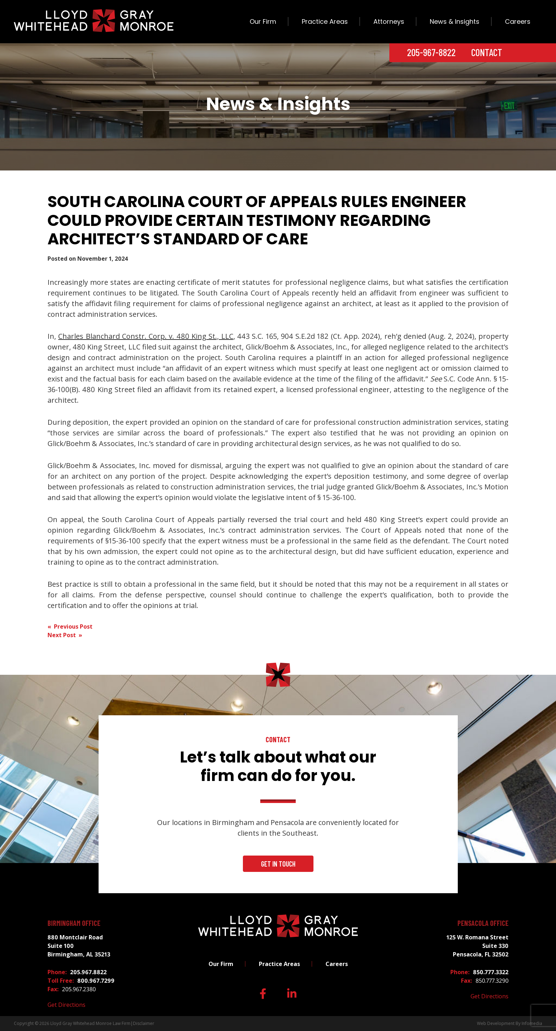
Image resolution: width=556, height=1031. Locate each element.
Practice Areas (325, 21)
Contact (486, 52)
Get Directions (66, 1005)
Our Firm (263, 21)
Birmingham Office (74, 923)
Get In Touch (278, 863)
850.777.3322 (490, 972)
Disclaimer (143, 1023)
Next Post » (65, 635)
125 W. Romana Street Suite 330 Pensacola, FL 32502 (477, 945)
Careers (517, 21)
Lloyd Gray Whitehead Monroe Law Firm (90, 1023)
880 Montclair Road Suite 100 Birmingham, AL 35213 (79, 945)
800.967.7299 (96, 980)
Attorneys (388, 21)
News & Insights (454, 21)
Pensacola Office (482, 923)
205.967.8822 (88, 972)
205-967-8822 (431, 52)
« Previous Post (70, 626)
